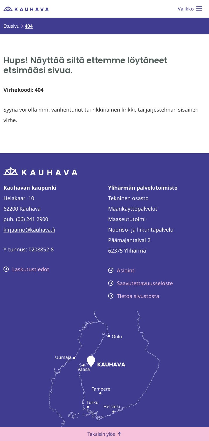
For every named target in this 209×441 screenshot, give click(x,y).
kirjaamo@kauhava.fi (29, 229)
